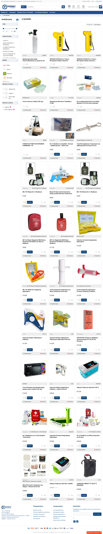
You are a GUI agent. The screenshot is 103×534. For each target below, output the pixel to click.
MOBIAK (25, 55)
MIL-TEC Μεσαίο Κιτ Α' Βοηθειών (87, 192)
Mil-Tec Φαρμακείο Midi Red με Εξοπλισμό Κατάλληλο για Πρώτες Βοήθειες (60, 241)
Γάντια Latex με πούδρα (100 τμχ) (33, 101)
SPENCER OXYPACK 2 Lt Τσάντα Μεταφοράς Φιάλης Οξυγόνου (59, 60)
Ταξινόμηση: (84, 24)
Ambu (51, 334)
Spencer (52, 55)
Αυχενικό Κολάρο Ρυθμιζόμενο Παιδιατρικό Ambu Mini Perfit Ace (60, 338)
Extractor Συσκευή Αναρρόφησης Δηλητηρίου (87, 240)
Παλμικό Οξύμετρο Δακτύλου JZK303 (61, 483)
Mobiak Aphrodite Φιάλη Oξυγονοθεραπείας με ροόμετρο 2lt (34, 60)
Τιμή (4, 24)
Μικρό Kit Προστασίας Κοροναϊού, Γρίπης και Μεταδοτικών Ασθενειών (61, 192)
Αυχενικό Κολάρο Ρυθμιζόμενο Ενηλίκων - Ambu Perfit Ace (59, 388)
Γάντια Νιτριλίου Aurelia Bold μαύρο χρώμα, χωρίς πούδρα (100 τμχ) (33, 388)
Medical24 (79, 97)
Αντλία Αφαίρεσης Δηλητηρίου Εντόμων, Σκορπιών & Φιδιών (86, 290)
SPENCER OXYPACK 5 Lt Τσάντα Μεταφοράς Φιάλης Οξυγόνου (86, 60)
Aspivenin (52, 431)
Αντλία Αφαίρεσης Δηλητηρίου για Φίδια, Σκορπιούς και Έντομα (60, 290)
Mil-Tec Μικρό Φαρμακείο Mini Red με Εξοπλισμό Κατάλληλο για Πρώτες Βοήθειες (34, 241)
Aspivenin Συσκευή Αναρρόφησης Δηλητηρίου (60, 436)
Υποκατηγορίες (7, 36)
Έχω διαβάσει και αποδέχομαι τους (85, 518)
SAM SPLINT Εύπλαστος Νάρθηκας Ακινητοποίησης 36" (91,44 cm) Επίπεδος (87, 339)
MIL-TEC (25, 286)
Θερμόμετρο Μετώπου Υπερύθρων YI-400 (61, 102)
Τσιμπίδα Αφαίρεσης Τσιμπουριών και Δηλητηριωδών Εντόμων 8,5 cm (88, 144)
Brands (5, 60)
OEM (24, 334)
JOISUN (52, 97)
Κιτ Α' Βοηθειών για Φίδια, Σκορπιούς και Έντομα (88, 436)
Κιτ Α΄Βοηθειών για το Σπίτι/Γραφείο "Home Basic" (34, 436)
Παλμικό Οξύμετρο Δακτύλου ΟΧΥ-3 (88, 387)
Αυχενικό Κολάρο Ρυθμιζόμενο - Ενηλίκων (33, 338)
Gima (78, 383)
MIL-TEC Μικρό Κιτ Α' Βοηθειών (32, 192)
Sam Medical (80, 334)
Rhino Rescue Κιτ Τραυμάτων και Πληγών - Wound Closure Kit (33, 486)
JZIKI (51, 480)
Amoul (24, 140)
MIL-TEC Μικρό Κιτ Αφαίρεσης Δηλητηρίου (32, 290)
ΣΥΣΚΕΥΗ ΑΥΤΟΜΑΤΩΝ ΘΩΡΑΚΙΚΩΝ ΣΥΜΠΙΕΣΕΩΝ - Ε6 (33, 144)
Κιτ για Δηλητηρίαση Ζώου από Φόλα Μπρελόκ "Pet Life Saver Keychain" (88, 102)
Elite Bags (79, 480)
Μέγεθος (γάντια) (8, 84)
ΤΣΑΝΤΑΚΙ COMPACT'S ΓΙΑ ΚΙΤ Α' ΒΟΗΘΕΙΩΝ (87, 484)
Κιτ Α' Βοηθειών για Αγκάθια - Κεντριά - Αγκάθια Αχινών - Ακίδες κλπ (61, 144)
